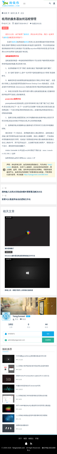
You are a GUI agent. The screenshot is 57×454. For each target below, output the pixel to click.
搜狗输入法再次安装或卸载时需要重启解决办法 (22, 192)
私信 (23, 319)
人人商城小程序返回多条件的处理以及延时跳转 (32, 366)
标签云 (31, 438)
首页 (4, 13)
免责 (25, 438)
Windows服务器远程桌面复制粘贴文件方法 (20, 256)
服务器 (5, 28)
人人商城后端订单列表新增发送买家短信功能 (31, 395)
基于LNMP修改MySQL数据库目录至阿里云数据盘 (33, 405)
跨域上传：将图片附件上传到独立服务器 (19, 290)
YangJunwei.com (18, 448)
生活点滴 (8, 217)
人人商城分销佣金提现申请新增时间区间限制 (31, 415)
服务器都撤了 (9, 248)
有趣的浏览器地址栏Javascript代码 (28, 386)
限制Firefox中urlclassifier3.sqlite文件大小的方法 (32, 376)
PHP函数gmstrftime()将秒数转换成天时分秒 (31, 356)
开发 (37, 438)
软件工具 (14, 13)
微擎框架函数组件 (22, 425)
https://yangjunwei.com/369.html (36, 175)
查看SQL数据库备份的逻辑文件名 (16, 199)
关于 (20, 438)
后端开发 (8, 259)
